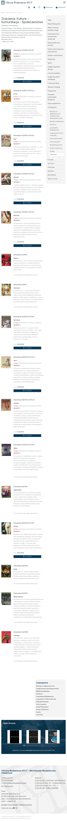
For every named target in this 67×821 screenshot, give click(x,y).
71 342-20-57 (39, 783)
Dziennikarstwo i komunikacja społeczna (53, 36)
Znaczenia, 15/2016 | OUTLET (24, 135)
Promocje (51, 167)
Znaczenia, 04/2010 (21, 566)
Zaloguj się (48, 7)
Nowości (51, 171)
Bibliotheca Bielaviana (57, 121)
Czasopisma (13, 12)
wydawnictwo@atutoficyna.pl (16, 783)
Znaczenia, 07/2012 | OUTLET (24, 445)
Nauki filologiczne (54, 24)
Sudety (52, 151)
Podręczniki (52, 91)
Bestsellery (52, 175)
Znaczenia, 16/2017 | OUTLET (24, 91)
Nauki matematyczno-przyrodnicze (56, 50)
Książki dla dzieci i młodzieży (54, 78)
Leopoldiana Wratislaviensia (54, 129)
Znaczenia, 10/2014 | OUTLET (24, 317)
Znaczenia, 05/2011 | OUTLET (24, 523)
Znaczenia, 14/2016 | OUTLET (24, 174)
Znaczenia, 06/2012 (21, 486)
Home (4, 12)
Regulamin (4, 805)
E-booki (50, 160)
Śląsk (49, 20)
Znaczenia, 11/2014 (20, 285)
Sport (50, 63)
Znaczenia (19, 12)
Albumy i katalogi (54, 87)
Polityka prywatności (25, 805)
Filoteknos (53, 124)
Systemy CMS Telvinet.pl (23, 818)
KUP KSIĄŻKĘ (27, 81)
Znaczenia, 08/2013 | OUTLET (24, 400)
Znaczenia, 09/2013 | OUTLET (24, 357)
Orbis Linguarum (55, 142)
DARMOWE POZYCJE (32, 750)
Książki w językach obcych (54, 68)
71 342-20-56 (39, 780)
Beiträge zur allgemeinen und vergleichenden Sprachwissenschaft (56, 115)
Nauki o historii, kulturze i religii (53, 29)
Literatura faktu (53, 83)
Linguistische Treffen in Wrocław (56, 134)
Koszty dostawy (13, 805)
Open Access (52, 179)
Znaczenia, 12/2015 (20, 255)
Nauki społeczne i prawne (54, 44)
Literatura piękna (54, 73)
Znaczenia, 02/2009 (21, 632)
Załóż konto (61, 7)
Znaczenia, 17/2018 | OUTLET (24, 50)
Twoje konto (4, 818)
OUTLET (51, 163)
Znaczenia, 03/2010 (21, 593)
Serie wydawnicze (54, 103)
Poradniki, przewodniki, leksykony (52, 97)
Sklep (8, 12)
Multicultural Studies (56, 138)
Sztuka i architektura (55, 55)
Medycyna (51, 59)
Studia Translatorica (56, 148)
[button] (24, 745)
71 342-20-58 (39, 788)
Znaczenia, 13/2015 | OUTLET (24, 212)
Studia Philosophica (56, 145)
